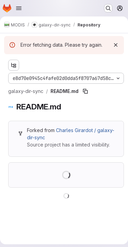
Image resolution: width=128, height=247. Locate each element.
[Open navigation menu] (18, 8)
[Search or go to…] (108, 8)
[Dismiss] (116, 45)
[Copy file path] (85, 91)
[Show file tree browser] (13, 65)
